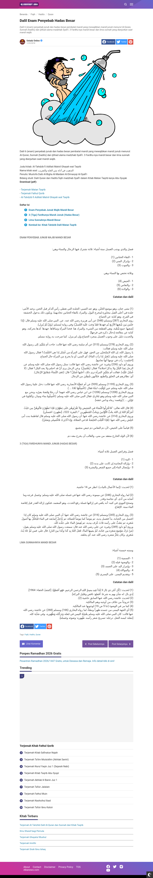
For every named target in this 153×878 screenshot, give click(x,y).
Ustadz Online (34, 40)
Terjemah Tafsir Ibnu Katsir (38, 807)
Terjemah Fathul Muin (35, 793)
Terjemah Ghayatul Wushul (33, 837)
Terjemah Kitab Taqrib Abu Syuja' (41, 773)
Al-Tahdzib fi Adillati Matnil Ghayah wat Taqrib (45, 197)
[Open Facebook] (108, 866)
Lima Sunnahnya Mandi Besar (45, 220)
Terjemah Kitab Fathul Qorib (37, 745)
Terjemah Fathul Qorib (32, 193)
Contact (37, 867)
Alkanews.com (31, 869)
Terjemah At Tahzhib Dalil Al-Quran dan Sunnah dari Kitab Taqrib (51, 825)
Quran (38, 635)
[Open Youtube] (108, 870)
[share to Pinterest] (130, 42)
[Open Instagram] (121, 866)
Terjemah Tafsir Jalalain (37, 786)
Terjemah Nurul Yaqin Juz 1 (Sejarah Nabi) (46, 766)
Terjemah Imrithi (28, 843)
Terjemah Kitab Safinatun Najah (41, 752)
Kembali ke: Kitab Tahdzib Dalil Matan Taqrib (52, 224)
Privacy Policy (65, 867)
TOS (78, 867)
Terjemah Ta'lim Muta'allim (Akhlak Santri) (46, 759)
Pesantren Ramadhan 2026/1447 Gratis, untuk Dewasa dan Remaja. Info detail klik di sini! (67, 661)
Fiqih (27, 635)
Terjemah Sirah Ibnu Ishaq (33, 849)
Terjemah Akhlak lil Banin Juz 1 (40, 780)
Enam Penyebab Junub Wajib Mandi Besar (51, 210)
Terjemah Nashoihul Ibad (37, 800)
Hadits (32, 635)
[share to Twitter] (121, 42)
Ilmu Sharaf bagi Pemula (32, 831)
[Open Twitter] (115, 866)
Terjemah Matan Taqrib (33, 189)
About (26, 867)
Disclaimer (49, 867)
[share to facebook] (108, 42)
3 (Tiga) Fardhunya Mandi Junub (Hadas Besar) (54, 214)
